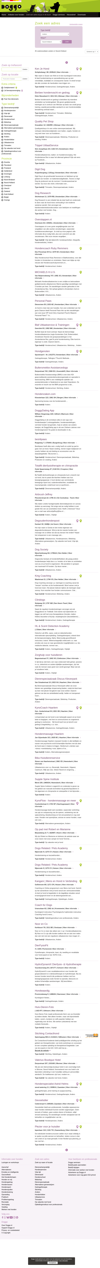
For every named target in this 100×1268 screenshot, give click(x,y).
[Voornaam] (16, 1248)
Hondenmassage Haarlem (49, 733)
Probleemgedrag (8, 1199)
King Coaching (43, 575)
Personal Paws (43, 300)
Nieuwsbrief (71, 15)
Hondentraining (7, 1192)
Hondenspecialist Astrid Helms (51, 1083)
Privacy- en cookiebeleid (10, 1230)
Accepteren (52, 1263)
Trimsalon (38, 1199)
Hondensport (6, 1187)
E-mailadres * (7, 1238)
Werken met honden (9, 1209)
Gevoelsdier (41, 1100)
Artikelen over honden (16, 15)
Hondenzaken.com (45, 394)
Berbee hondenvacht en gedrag (52, 92)
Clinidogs (40, 599)
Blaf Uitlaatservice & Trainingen (52, 324)
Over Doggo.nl (7, 1225)
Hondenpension (40, 1170)
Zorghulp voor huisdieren (48, 654)
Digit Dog (40, 169)
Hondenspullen (7, 1189)
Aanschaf (5, 1167)
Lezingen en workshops (10, 1162)
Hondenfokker (40, 1194)
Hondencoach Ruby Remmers (51, 248)
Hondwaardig (42, 990)
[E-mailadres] (16, 1241)
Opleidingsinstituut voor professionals (48, 1204)
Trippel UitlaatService (46, 145)
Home (4, 15)
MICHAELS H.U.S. (45, 272)
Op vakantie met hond (43, 1202)
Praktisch (5, 1197)
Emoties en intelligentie (10, 1172)
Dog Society (41, 549)
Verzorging (6, 1204)
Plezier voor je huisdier (47, 1126)
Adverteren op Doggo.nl (77, 1172)
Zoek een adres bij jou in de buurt (38, 15)
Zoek (67, 42)
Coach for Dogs (43, 905)
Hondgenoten (42, 351)
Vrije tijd (38, 1172)
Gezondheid (6, 1174)
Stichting (38, 1189)
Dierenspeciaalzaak (42, 1182)
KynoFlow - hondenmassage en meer (55, 800)
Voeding (5, 1207)
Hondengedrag (7, 1182)
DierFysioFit (41, 945)
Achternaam (6, 1251)
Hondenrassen (7, 1184)
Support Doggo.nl (8, 1228)
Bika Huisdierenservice (47, 757)
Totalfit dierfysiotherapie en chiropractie (56, 465)
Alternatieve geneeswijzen (44, 1184)
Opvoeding (6, 1194)
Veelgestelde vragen (76, 24)
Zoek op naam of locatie (44, 1162)
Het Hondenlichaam (9, 1177)
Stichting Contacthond (47, 1033)
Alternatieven (6, 1170)
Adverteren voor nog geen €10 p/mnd (82, 1175)
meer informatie (63, 1260)
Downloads (82, 15)
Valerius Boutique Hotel (48, 1059)
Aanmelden (16, 1260)
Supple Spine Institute (47, 779)
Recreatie (5, 1202)
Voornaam (5, 1244)
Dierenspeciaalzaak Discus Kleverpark (56, 678)
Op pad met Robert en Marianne (52, 829)
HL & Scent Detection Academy (52, 626)
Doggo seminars (59, 15)
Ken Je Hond (42, 68)
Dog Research (43, 193)
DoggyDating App (44, 410)
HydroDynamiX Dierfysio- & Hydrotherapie (58, 964)
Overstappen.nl (43, 219)
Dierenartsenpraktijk (42, 1167)
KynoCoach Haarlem (46, 707)
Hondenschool (40, 1177)
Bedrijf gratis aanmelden (77, 1165)
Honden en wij (7, 1179)
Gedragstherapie (41, 1187)
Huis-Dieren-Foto (44, 1007)
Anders (37, 1192)
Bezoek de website (42, 1050)
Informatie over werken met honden (81, 1170)
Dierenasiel (39, 1174)
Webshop (38, 1179)
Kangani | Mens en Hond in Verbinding (56, 881)
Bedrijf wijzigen (73, 1167)
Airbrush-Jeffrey (43, 494)
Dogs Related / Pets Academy (51, 848)
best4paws (41, 439)
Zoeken (25, 69)
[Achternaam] (16, 1254)
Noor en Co (41, 923)
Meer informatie (62, 72)
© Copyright (6, 1233)
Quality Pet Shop (44, 121)
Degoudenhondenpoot (47, 520)
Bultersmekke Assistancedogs (51, 367)
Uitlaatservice (40, 1197)
